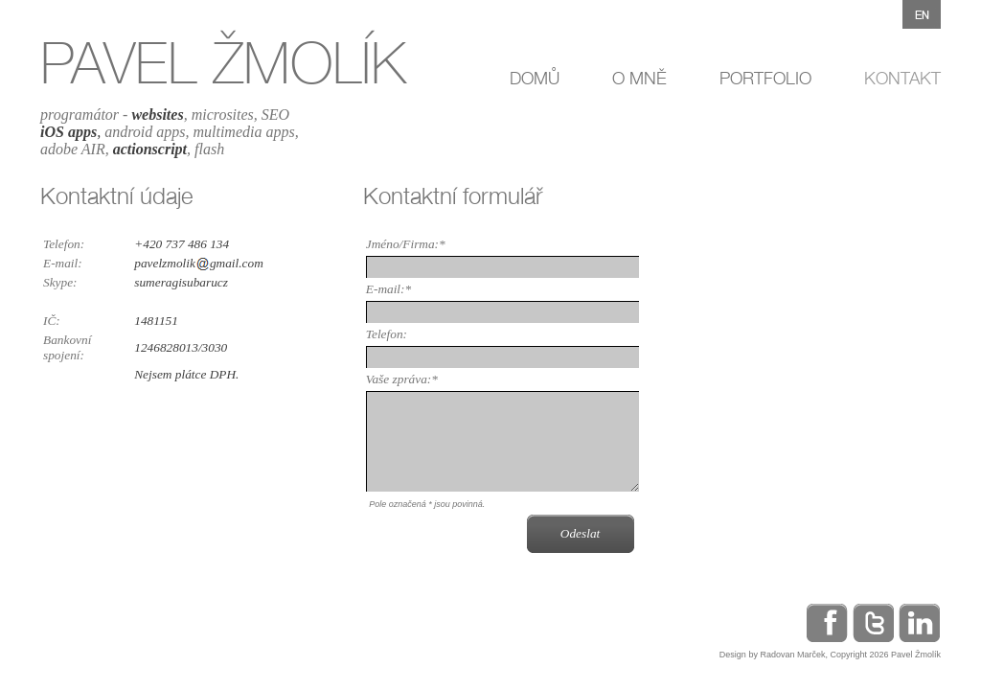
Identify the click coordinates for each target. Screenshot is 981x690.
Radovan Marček (792, 654)
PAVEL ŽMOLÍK (223, 63)
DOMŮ (534, 78)
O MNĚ (639, 78)
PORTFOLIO (765, 78)
